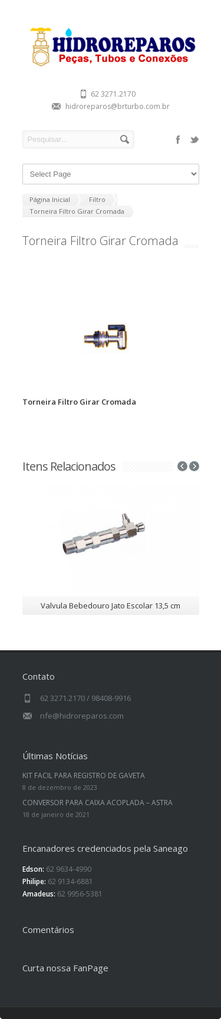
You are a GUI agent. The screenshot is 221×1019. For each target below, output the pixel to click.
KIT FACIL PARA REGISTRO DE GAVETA (83, 775)
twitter (194, 139)
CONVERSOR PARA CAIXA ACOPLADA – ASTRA (97, 803)
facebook (178, 139)
